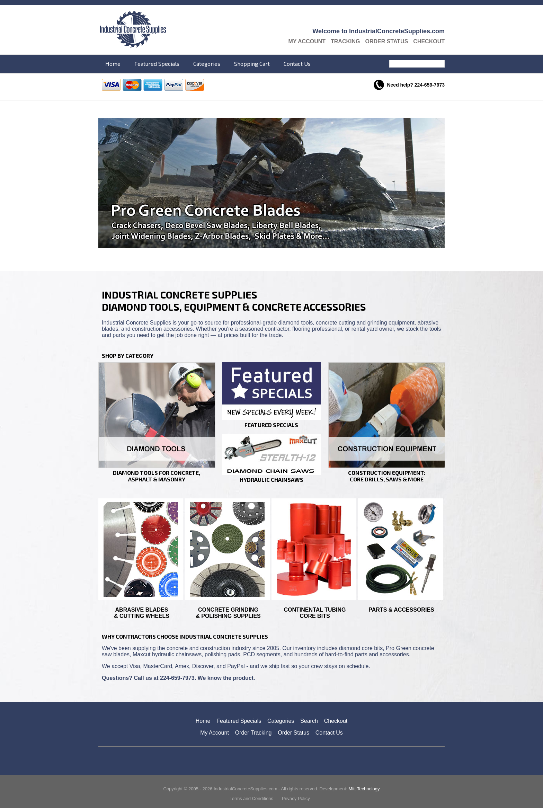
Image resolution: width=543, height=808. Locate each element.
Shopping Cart (252, 63)
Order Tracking (253, 733)
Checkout (429, 41)
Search (440, 64)
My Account (307, 41)
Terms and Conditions (251, 798)
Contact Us (297, 63)
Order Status (386, 41)
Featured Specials (156, 63)
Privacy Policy (296, 798)
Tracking (345, 41)
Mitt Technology (364, 788)
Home (113, 63)
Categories (206, 63)
